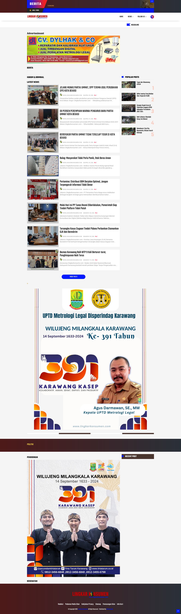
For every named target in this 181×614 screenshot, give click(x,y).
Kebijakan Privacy (87, 604)
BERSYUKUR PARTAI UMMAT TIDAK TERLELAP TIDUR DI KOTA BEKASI (87, 136)
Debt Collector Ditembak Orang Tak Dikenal (144, 118)
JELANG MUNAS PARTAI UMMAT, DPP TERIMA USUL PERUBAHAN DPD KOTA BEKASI (89, 89)
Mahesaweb (109, 609)
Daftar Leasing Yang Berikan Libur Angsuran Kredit (145, 94)
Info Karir (120, 604)
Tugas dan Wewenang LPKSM (143, 83)
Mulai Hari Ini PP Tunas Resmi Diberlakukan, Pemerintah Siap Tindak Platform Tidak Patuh (88, 207)
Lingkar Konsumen (83, 609)
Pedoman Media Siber (72, 604)
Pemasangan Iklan (109, 604)
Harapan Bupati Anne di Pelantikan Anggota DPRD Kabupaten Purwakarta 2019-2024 (144, 108)
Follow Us (141, 16)
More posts (73, 276)
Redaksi (60, 604)
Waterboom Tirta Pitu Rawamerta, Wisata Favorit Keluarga (145, 130)
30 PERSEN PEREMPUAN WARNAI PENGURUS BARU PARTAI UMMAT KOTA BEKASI (86, 113)
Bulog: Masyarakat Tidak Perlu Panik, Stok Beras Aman (85, 158)
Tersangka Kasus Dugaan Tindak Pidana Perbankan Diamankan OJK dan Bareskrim (89, 230)
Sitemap (98, 604)
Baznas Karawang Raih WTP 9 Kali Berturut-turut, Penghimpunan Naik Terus (83, 254)
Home (121, 16)
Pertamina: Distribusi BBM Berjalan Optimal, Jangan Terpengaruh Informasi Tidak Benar (84, 183)
